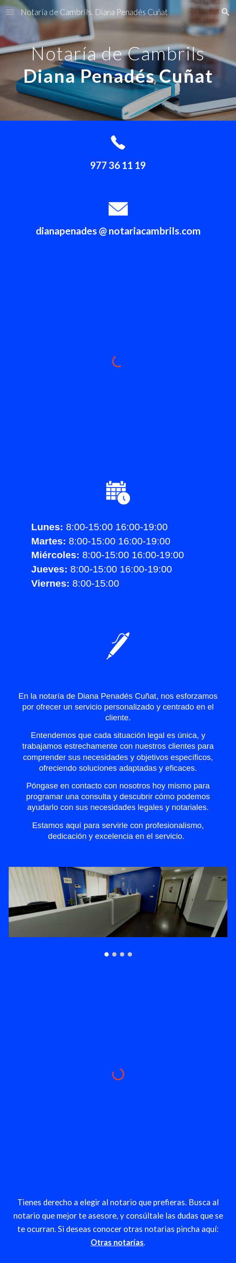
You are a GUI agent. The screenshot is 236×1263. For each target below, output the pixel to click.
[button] (10, 12)
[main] (118, 60)
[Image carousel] (118, 912)
